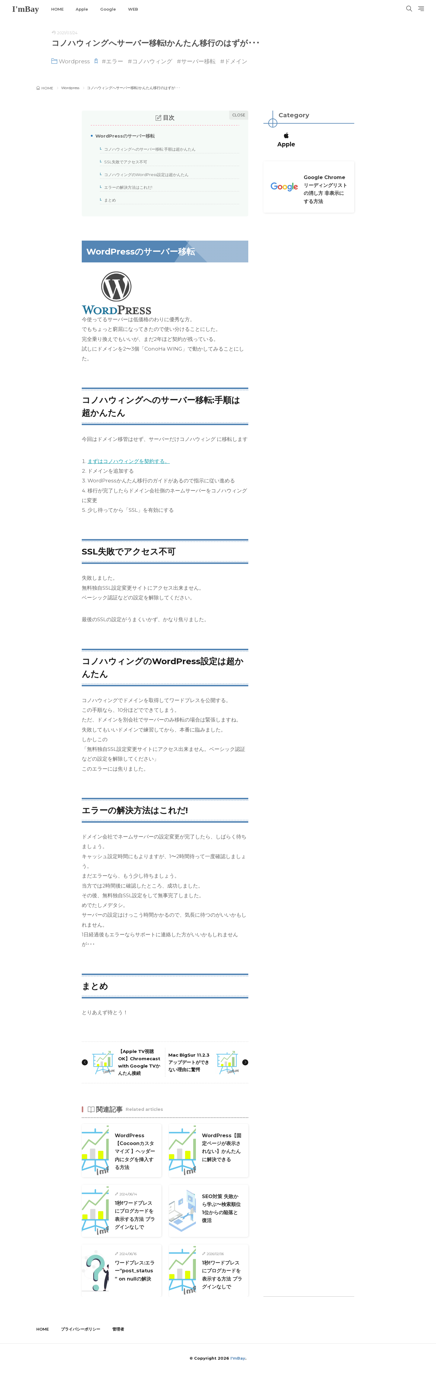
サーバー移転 (198, 61)
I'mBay (25, 9)
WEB (133, 9)
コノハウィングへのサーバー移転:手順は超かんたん (148, 149)
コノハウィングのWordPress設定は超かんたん (144, 175)
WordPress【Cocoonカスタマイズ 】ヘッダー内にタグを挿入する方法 (134, 1158)
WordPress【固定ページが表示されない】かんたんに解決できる (221, 1158)
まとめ (108, 200)
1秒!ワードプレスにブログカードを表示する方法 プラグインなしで (134, 1226)
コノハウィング (152, 61)
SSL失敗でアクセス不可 (123, 162)
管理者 (118, 1352)
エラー (114, 61)
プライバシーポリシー (80, 1352)
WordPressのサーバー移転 (123, 137)
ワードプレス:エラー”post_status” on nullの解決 (134, 1293)
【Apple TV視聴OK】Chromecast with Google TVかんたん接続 (138, 1065)
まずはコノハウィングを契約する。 (129, 461)
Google (108, 9)
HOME (57, 9)
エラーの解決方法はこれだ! (126, 188)
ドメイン (235, 61)
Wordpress (74, 61)
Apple (82, 9)
